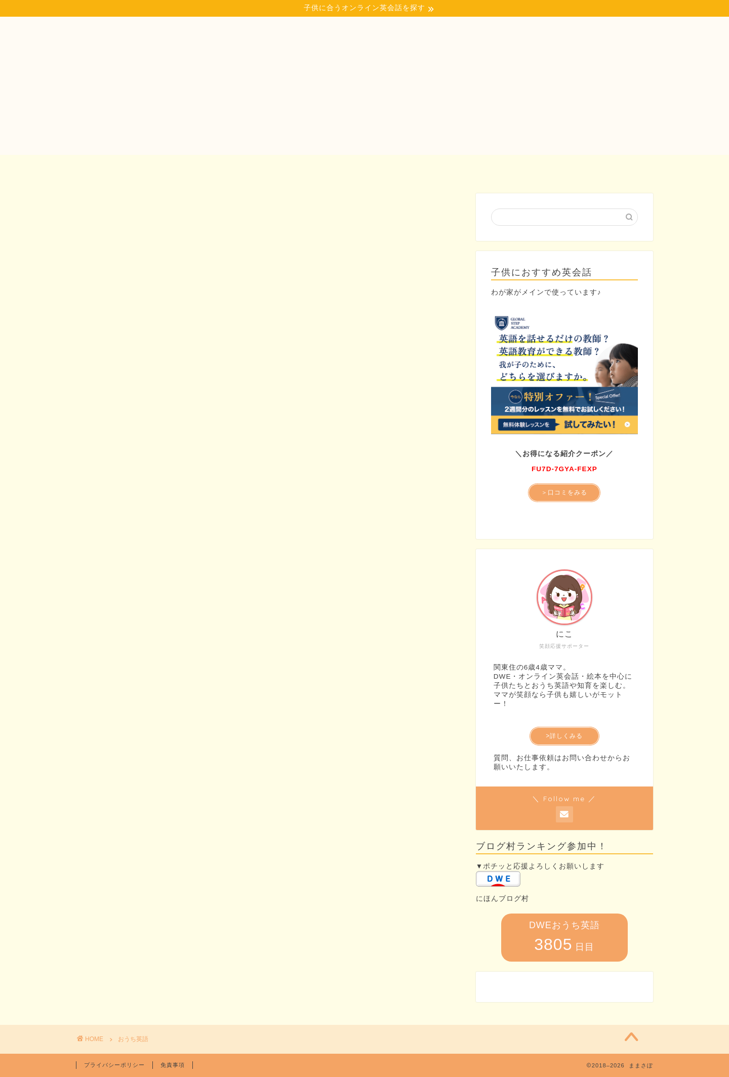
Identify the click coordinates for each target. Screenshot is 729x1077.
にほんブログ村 (502, 898)
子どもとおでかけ (288, 167)
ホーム (132, 167)
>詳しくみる (564, 735)
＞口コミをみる (564, 492)
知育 (364, 167)
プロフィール (500, 167)
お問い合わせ (584, 167)
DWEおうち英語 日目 (564, 937)
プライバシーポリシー (114, 1065)
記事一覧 (424, 167)
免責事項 (172, 1065)
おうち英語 (200, 167)
